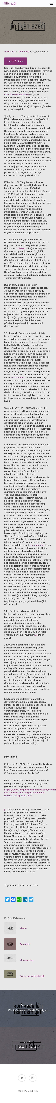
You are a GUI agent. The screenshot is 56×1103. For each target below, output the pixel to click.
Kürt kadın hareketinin (16, 94)
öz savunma (18, 377)
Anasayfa (9, 51)
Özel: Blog (23, 51)
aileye (21, 248)
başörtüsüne (38, 545)
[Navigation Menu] (51, 3)
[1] (35, 634)
